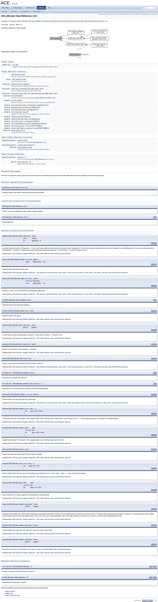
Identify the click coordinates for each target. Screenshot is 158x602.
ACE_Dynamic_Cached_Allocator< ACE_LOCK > (52, 272)
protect (13, 126)
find (12, 110)
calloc (13, 89)
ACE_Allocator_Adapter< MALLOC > (24, 253)
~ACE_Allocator (16, 79)
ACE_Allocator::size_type (20, 187)
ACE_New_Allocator (64, 253)
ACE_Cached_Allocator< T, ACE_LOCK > (80, 272)
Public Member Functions (112, 14)
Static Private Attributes (141, 14)
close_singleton (23, 147)
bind (12, 105)
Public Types (102, 14)
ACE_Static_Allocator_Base (45, 253)
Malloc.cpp (9, 593)
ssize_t (17, 121)
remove (13, 100)
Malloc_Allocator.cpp (12, 595)
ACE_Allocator (16, 75)
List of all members (152, 14)
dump (13, 130)
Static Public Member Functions (127, 14)
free (12, 96)
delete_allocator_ (23, 162)
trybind (13, 107)
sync (12, 121)
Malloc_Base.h (10, 591)
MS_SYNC (34, 121)
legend (79, 49)
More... (107, 21)
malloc (13, 84)
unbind (13, 117)
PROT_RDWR (36, 126)
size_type (15, 65)
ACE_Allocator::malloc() (44, 98)
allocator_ (21, 157)
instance (20, 140)
